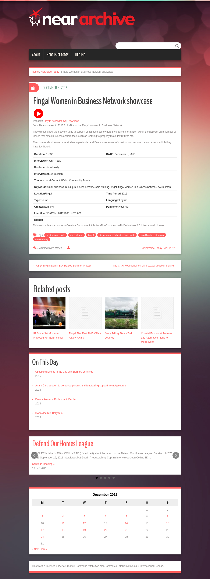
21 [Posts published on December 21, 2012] (126, 530)
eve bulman (76, 235)
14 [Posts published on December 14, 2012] (126, 523)
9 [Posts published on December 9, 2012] (167, 516)
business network (56, 235)
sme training (41, 239)
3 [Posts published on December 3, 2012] (42, 516)
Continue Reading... (43, 463)
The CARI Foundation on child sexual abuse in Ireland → (145, 265)
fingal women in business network (117, 235)
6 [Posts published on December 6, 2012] (105, 516)
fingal (91, 235)
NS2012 (170, 248)
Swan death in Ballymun (49, 413)
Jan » (44, 549)
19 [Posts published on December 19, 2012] (84, 530)
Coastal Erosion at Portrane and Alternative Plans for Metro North (156, 337)
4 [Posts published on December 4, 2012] (63, 516)
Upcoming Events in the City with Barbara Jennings (64, 371)
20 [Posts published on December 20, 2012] (105, 530)
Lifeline (80, 54)
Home (35, 71)
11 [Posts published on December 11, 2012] (63, 523)
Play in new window (55, 120)
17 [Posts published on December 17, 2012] (42, 530)
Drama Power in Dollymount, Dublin (55, 399)
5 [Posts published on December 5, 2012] (84, 516)
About (36, 54)
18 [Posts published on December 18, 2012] (63, 530)
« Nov (35, 549)
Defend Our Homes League (62, 443)
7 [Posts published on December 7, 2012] (126, 516)
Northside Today (57, 54)
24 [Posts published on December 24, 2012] (42, 536)
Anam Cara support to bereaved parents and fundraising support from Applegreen (81, 385)
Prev (34, 455)
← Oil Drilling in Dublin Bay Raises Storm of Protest (62, 265)
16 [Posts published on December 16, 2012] (167, 523)
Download (73, 120)
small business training (152, 235)
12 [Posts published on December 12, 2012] (84, 523)
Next (175, 455)
